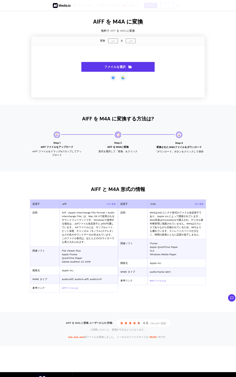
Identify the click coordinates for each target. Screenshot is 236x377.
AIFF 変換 (110, 203)
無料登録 (150, 5)
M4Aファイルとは (160, 280)
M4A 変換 (198, 203)
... (112, 41)
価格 (123, 5)
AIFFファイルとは (72, 287)
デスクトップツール (108, 5)
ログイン (166, 5)
